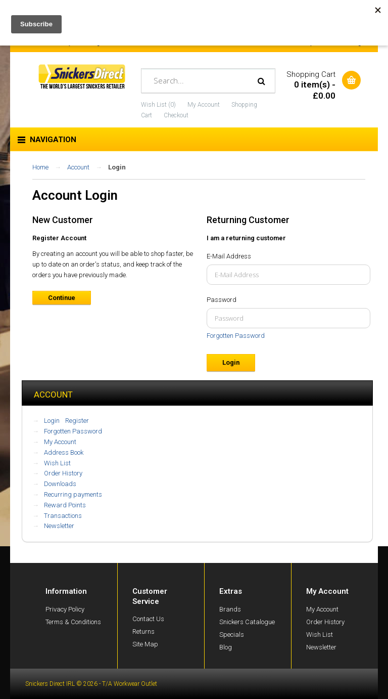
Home (40, 167)
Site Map (145, 644)
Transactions (63, 515)
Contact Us (148, 619)
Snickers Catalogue (247, 622)
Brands (230, 609)
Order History (63, 473)
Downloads (60, 484)
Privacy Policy (64, 609)
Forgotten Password (236, 335)
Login (117, 167)
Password (221, 299)
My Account (203, 104)
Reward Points (65, 505)
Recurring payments (73, 494)
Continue (61, 297)
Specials (231, 634)
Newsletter (59, 526)
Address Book (63, 452)
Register (77, 420)
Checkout (176, 115)
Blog (225, 647)
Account (78, 167)
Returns (143, 631)
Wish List (57, 463)
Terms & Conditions (73, 622)
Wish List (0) (158, 104)
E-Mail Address (229, 256)
